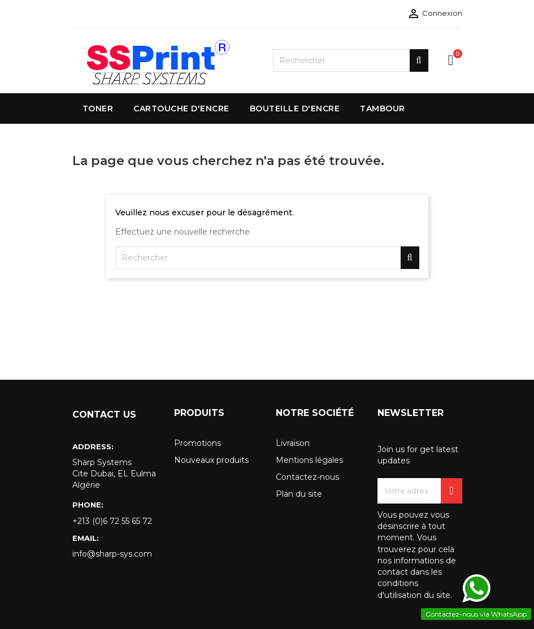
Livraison (293, 443)
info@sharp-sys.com (112, 554)
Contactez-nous (307, 477)
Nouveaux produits (211, 460)
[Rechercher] (350, 60)
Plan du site (299, 494)
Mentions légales (309, 460)
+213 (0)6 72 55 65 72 (112, 521)
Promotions (197, 443)
